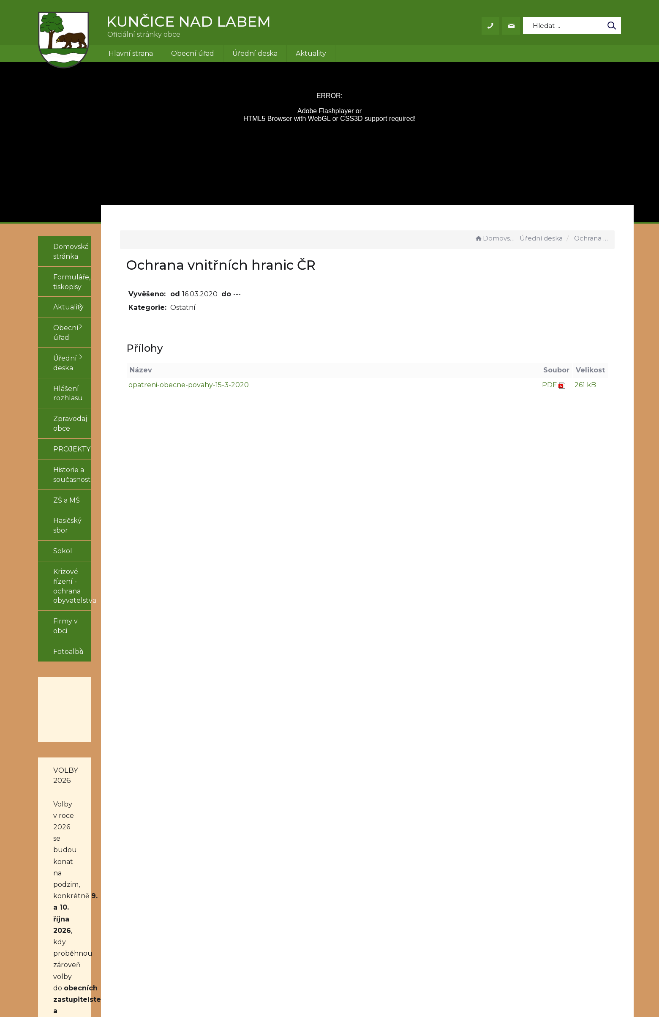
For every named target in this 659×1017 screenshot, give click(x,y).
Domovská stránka (496, 238)
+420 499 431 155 (314, 897)
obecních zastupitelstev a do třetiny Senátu (85, 756)
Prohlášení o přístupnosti (428, 897)
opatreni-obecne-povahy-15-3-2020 (248, 385)
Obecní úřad (192, 53)
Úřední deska (255, 53)
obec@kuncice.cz (316, 906)
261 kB (585, 385)
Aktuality (311, 53)
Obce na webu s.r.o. (446, 986)
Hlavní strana (131, 53)
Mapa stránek (408, 906)
